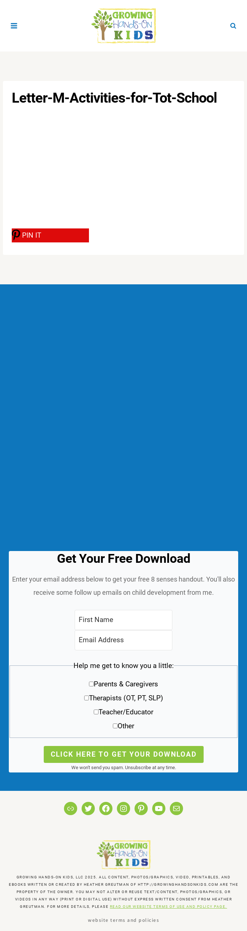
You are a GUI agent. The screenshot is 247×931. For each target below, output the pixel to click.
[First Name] (123, 620)
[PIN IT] (50, 235)
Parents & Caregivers (126, 684)
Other (126, 726)
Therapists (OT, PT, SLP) (126, 698)
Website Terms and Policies (123, 920)
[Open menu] (14, 25)
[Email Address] (123, 640)
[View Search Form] (233, 25)
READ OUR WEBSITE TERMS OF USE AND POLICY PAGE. (168, 907)
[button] (123, 698)
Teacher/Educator (126, 712)
